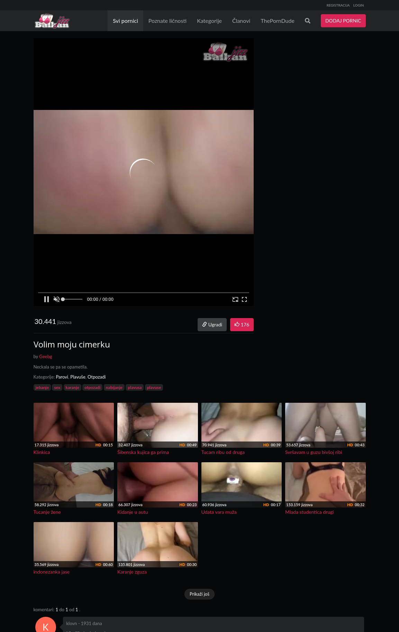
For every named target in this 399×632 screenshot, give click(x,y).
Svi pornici (125, 20)
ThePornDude (277, 20)
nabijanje (114, 387)
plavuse (154, 387)
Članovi (241, 20)
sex (57, 387)
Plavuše (77, 377)
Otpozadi (97, 377)
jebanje (42, 387)
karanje (72, 387)
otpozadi (92, 387)
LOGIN (358, 5)
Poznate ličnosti (167, 20)
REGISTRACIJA (338, 5)
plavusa (135, 387)
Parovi (62, 377)
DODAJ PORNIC (343, 21)
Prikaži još (199, 594)
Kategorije (209, 20)
